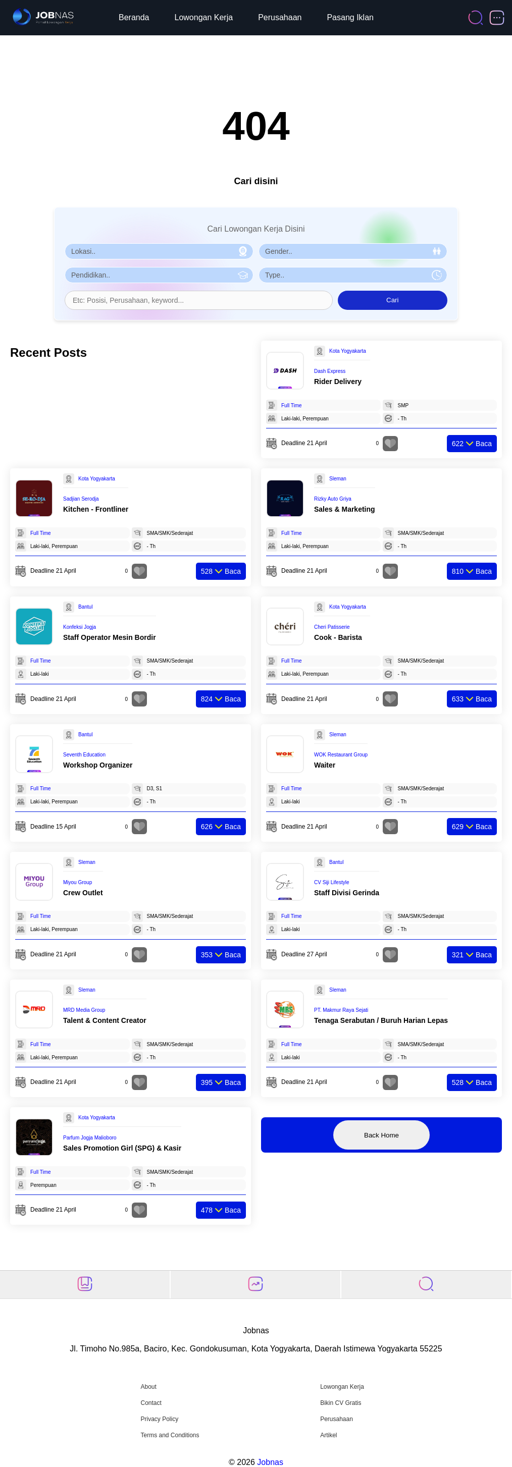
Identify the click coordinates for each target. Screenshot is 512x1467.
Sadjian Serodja (81, 499)
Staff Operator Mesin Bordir (109, 637)
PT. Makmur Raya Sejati (341, 1010)
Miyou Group (77, 882)
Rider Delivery (338, 381)
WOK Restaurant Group (341, 754)
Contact (150, 1402)
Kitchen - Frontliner (95, 509)
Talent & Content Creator (104, 1020)
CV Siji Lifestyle (331, 882)
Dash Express (329, 371)
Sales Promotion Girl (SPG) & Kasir (122, 1148)
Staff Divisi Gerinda (346, 893)
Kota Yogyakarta (347, 351)
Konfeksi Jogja (79, 627)
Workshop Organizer (97, 765)
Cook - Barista (338, 637)
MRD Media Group (84, 1010)
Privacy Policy (159, 1419)
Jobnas (270, 1462)
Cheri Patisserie (332, 627)
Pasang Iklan (350, 17)
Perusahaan (279, 17)
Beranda (134, 17)
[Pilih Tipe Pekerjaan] (353, 275)
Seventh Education (84, 754)
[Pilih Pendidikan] (159, 275)
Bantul (85, 607)
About (148, 1386)
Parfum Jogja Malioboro (90, 1137)
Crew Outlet (83, 893)
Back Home (381, 1135)
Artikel (328, 1435)
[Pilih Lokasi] (159, 251)
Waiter (324, 765)
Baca (472, 444)
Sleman (337, 478)
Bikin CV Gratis (340, 1402)
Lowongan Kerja (204, 17)
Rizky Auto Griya (332, 499)
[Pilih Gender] (353, 251)
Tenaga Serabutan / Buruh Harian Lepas (381, 1020)
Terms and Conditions (169, 1435)
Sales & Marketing (344, 509)
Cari (392, 300)
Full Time (291, 405)
